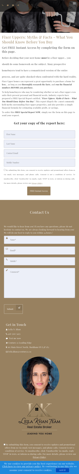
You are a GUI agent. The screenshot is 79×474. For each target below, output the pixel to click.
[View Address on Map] (39, 347)
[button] (38, 191)
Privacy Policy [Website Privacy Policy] (37, 183)
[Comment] (39, 283)
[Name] (39, 240)
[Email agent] (13, 5)
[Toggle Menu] (74, 3)
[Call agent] (3, 5)
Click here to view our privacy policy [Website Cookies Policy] (21, 466)
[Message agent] (39, 338)
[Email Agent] (39, 351)
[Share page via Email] (18, 5)
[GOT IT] (62, 470)
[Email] (39, 153)
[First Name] (39, 134)
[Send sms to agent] (8, 5)
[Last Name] (39, 144)
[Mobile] (39, 163)
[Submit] (13, 309)
